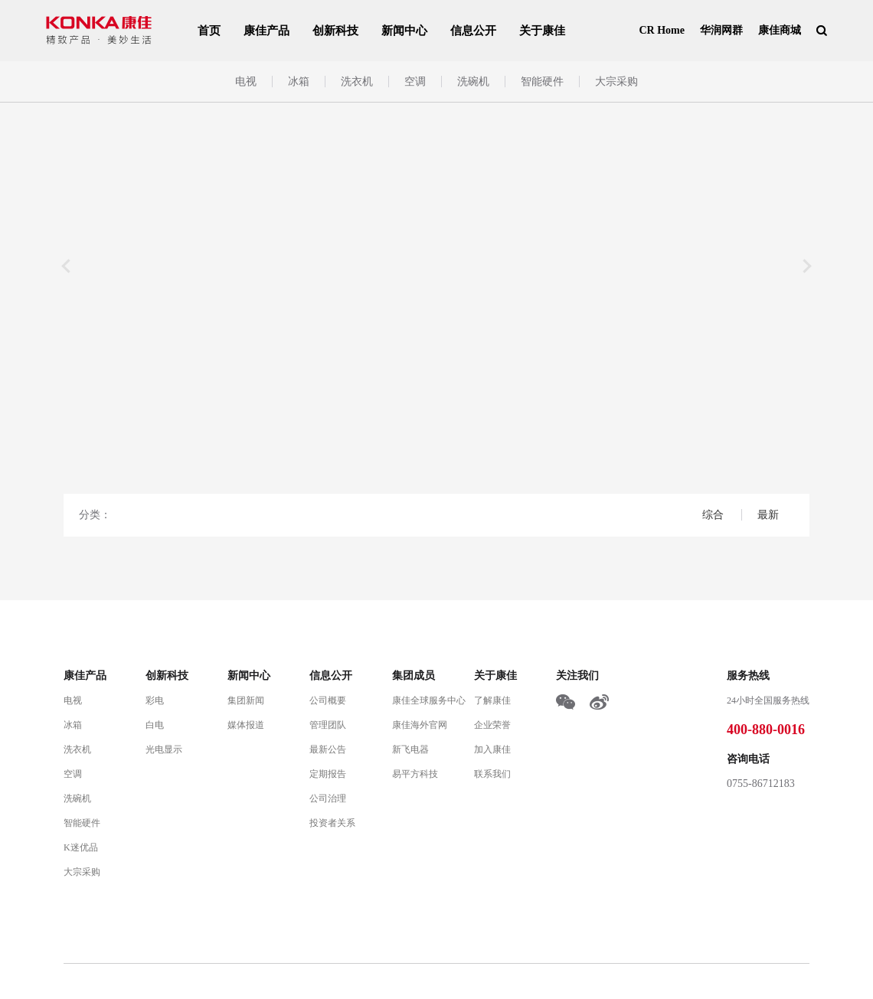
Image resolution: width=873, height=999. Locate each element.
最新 (768, 515)
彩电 (155, 700)
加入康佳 (492, 749)
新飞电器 (410, 749)
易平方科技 (415, 774)
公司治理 (327, 798)
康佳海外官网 (419, 725)
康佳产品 (266, 30)
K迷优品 (81, 847)
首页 (209, 30)
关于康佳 (542, 30)
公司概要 (327, 700)
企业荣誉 (492, 725)
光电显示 (164, 749)
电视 (246, 81)
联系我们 (492, 774)
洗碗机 (473, 81)
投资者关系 (332, 823)
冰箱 (298, 81)
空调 (415, 81)
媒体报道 (245, 725)
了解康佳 (492, 700)
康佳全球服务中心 (429, 700)
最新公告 (327, 749)
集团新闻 (245, 700)
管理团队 (327, 725)
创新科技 (335, 30)
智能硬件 (542, 81)
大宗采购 (616, 81)
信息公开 (473, 30)
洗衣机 (357, 81)
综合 (714, 515)
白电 (155, 725)
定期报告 (327, 774)
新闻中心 (404, 30)
